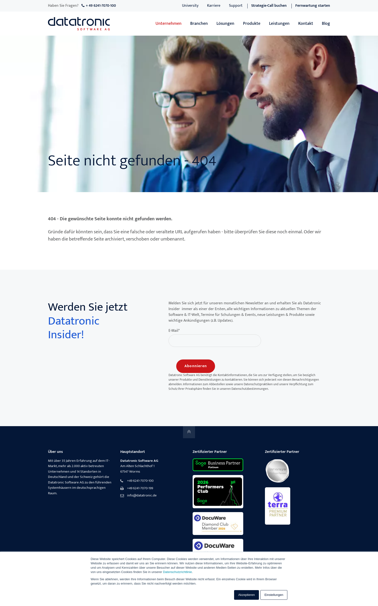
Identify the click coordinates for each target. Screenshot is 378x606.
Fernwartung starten (312, 5)
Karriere (213, 5)
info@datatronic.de (142, 495)
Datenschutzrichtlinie (177, 572)
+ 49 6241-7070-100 (101, 5)
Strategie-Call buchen (269, 5)
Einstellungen (273, 595)
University (190, 5)
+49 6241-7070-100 (140, 481)
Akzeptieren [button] (246, 595)
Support (236, 5)
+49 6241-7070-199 (140, 488)
